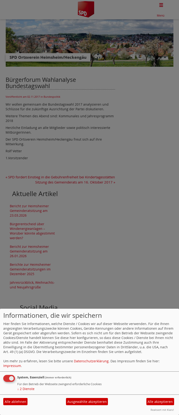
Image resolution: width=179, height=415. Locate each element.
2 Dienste (25, 389)
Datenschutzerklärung (91, 361)
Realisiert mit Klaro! (162, 410)
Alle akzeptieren (160, 401)
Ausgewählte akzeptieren (87, 401)
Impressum (12, 365)
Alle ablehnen (15, 401)
